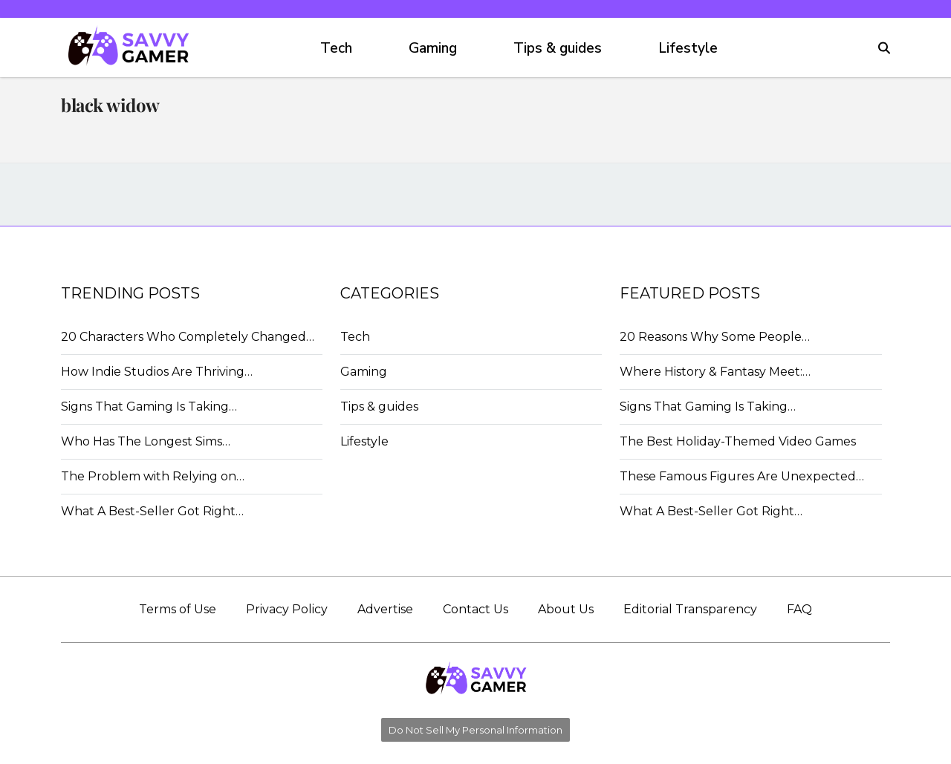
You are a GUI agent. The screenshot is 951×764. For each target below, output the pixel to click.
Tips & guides (557, 48)
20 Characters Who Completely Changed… (187, 337)
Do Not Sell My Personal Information (475, 730)
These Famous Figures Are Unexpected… (742, 476)
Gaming (433, 48)
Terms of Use (177, 609)
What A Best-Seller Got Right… (152, 511)
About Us (566, 609)
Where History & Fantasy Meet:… (715, 372)
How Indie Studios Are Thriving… (157, 372)
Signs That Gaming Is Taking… (149, 406)
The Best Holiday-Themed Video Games (738, 441)
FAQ (799, 609)
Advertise (385, 609)
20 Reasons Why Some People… (715, 337)
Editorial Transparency (690, 609)
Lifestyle (688, 48)
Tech (336, 48)
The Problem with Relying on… (152, 476)
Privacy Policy (287, 609)
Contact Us (475, 609)
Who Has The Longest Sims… (145, 441)
